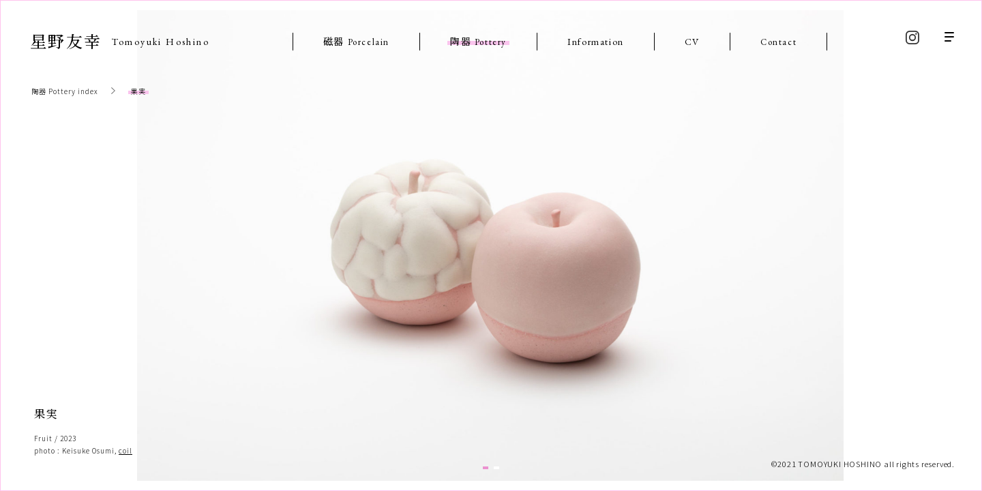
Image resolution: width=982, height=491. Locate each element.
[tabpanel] (490, 245)
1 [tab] (485, 467)
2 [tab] (496, 467)
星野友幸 (119, 41)
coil (125, 450)
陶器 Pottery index (64, 91)
